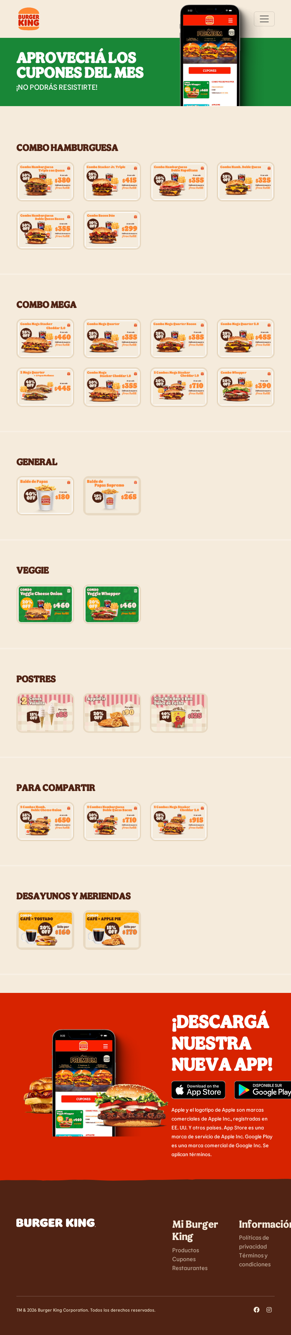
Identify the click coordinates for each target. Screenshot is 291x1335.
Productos (185, 1249)
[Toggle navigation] (264, 19)
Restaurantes (189, 1267)
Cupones (184, 1258)
